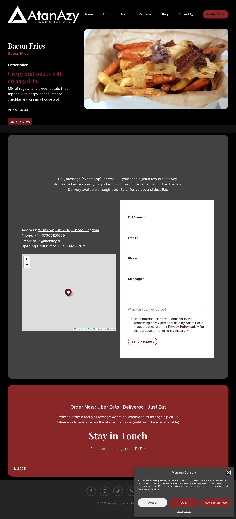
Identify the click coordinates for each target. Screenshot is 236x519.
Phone (133, 258)
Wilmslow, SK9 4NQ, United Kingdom (68, 230)
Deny (184, 502)
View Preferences (215, 502)
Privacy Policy (184, 511)
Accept (152, 502)
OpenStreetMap (95, 329)
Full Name (136, 217)
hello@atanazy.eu (47, 241)
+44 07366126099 (49, 235)
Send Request (142, 341)
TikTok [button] (140, 449)
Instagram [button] (121, 449)
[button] (228, 473)
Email (133, 238)
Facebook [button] (98, 449)
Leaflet (79, 329)
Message (136, 279)
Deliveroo (133, 407)
